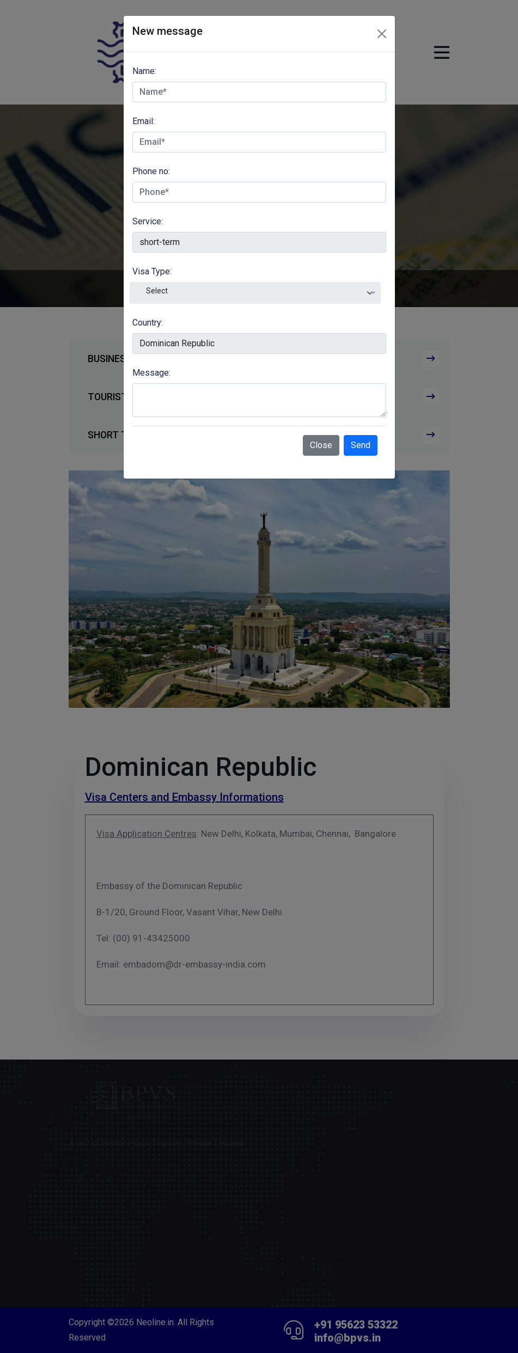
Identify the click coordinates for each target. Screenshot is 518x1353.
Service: (147, 221)
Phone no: (151, 171)
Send (360, 445)
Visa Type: (152, 271)
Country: (147, 322)
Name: (144, 71)
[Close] (382, 33)
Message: (151, 373)
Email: (143, 121)
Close (321, 445)
